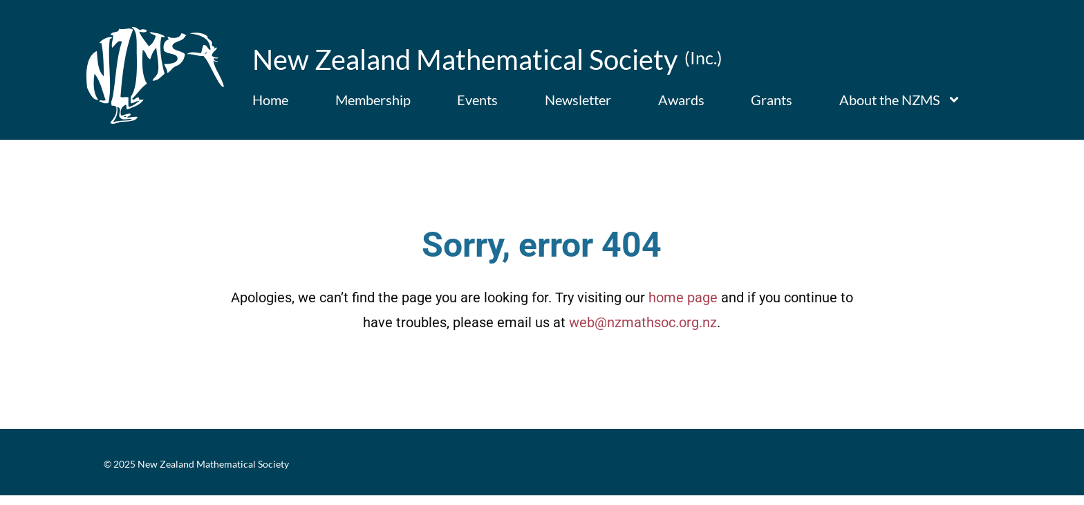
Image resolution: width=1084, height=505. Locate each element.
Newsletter (578, 100)
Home (270, 100)
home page (683, 312)
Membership (373, 100)
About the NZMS (900, 100)
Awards (681, 100)
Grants (771, 100)
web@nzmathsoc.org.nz (643, 337)
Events (477, 100)
